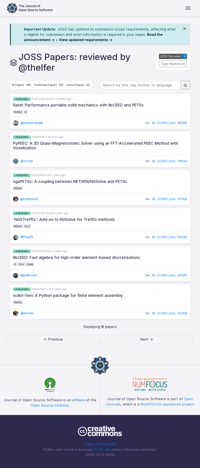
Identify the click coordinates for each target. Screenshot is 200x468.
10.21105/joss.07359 (169, 199)
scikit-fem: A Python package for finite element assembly (68, 295)
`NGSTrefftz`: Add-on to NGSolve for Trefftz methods (64, 219)
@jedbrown (25, 275)
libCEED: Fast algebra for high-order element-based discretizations (76, 257)
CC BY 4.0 (101, 449)
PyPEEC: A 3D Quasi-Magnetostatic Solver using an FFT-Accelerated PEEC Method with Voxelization (95, 145)
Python (18, 112)
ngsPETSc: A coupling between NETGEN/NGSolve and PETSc (70, 181)
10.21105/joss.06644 (169, 161)
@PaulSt (23, 237)
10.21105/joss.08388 (169, 123)
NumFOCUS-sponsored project (167, 404)
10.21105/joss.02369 (169, 313)
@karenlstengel (28, 123)
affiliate (78, 400)
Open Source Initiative (50, 405)
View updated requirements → (85, 40)
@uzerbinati (25, 199)
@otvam (23, 161)
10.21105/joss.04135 (169, 237)
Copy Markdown (173, 64)
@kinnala (23, 313)
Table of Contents (100, 444)
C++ (27, 226)
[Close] (184, 28)
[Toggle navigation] (188, 8)
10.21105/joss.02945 (169, 275)
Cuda (30, 264)
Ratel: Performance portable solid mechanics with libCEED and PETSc (78, 105)
